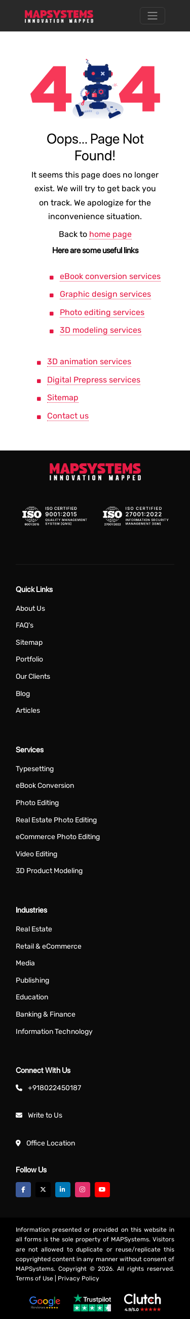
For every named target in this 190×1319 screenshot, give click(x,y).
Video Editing (36, 854)
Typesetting (35, 769)
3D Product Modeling (49, 870)
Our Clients (33, 676)
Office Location (50, 1143)
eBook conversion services (110, 276)
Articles (28, 710)
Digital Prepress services (93, 380)
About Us (30, 608)
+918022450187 (54, 1088)
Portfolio (29, 659)
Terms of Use (34, 1278)
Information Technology (54, 1031)
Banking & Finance (45, 1014)
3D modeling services (100, 330)
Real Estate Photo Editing (56, 820)
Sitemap (63, 397)
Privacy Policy (78, 1278)
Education (32, 997)
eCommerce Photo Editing (58, 836)
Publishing (32, 980)
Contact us (68, 416)
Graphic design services (105, 294)
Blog (23, 693)
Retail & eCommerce (49, 946)
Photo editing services (102, 312)
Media (25, 963)
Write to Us (45, 1115)
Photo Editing (37, 803)
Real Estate (34, 929)
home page (110, 234)
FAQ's (24, 625)
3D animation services (89, 361)
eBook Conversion (45, 785)
